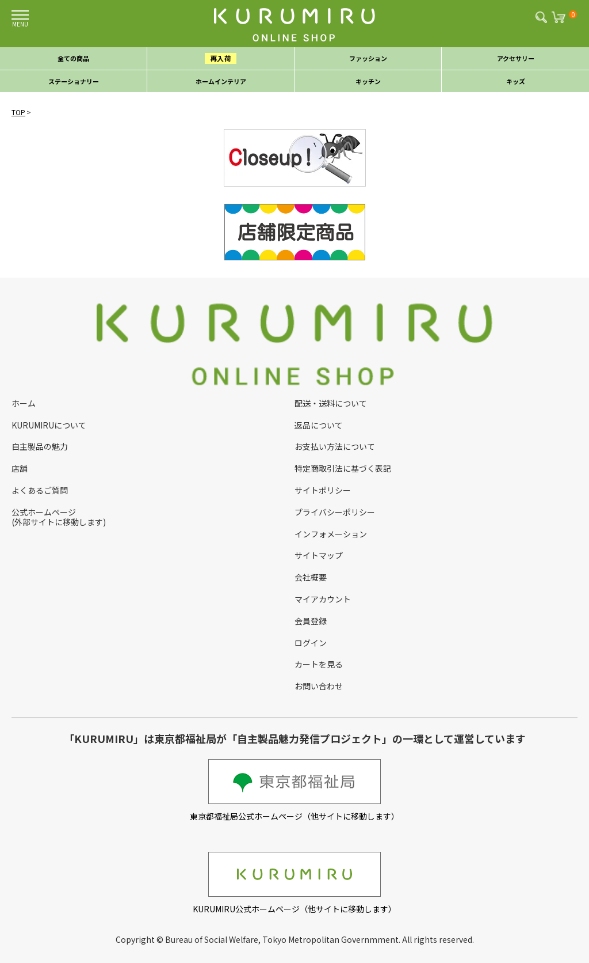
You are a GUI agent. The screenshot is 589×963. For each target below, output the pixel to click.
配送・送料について (330, 403)
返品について (318, 425)
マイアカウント (322, 599)
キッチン (368, 81)
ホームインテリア (221, 81)
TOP (18, 112)
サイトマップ (318, 555)
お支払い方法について (334, 446)
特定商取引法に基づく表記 (342, 468)
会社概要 (310, 577)
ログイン (310, 643)
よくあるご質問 (40, 490)
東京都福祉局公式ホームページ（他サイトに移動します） (294, 790)
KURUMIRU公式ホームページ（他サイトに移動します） (294, 883)
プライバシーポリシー (334, 512)
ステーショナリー (73, 81)
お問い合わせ (318, 686)
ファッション (368, 58)
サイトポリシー (322, 490)
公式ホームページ (44, 512)
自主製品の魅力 (40, 446)
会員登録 (310, 621)
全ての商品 (73, 58)
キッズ (515, 81)
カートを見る (318, 664)
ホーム (24, 403)
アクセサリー (515, 58)
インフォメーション (330, 534)
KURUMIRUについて (49, 425)
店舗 (20, 468)
